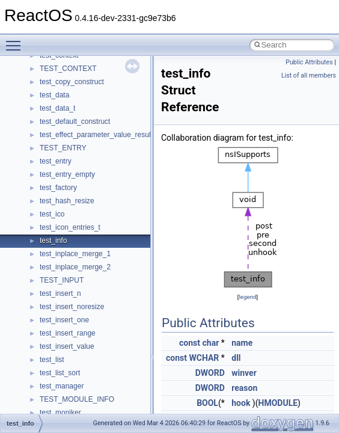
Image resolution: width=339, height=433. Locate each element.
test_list (52, 359)
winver (244, 373)
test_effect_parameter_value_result (96, 135)
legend (247, 296)
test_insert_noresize (72, 306)
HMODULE (278, 403)
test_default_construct (75, 121)
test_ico (52, 214)
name (241, 343)
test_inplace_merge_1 (75, 254)
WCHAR (204, 358)
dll (235, 358)
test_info (53, 240)
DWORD (210, 373)
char (211, 343)
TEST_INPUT (62, 280)
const (189, 343)
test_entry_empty (67, 174)
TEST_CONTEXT (68, 68)
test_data (54, 95)
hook (240, 403)
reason (244, 388)
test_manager (62, 386)
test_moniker (60, 412)
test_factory (58, 187)
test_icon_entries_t (70, 227)
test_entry (56, 161)
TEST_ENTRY (63, 148)
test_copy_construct (72, 82)
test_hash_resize (67, 201)
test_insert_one (64, 320)
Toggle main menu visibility (16, 40)
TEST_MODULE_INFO (77, 399)
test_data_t (57, 108)
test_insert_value (67, 346)
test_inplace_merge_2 (75, 267)
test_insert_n (60, 293)
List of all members (308, 75)
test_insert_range (68, 333)
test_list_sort (60, 373)
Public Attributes (309, 62)
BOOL (207, 403)
